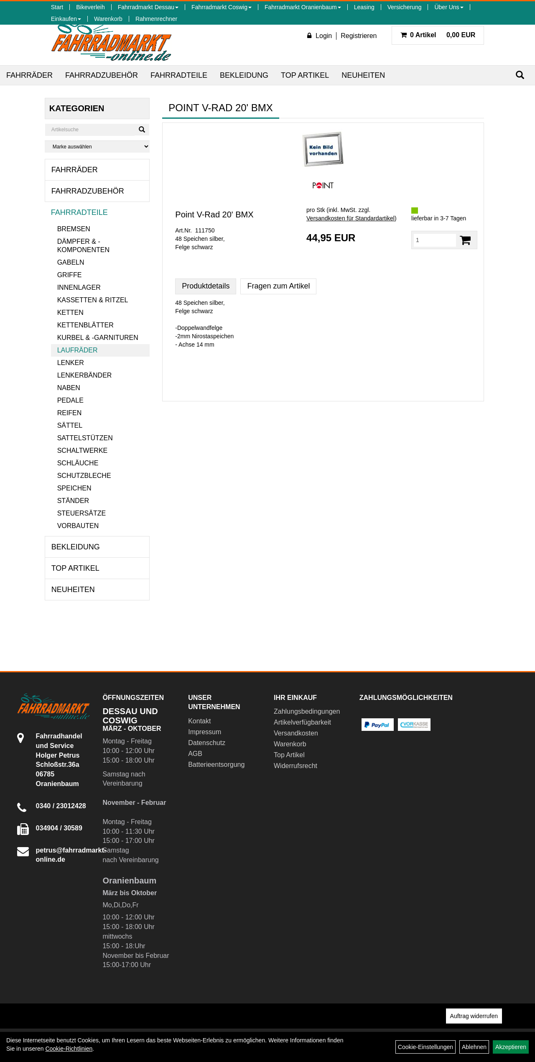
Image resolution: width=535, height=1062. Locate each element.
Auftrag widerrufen (474, 1016)
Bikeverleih (90, 7)
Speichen (74, 488)
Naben (68, 387)
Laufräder (77, 350)
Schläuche (78, 463)
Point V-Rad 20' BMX (214, 214)
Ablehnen (474, 1047)
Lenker (70, 362)
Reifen (69, 412)
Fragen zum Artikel (278, 286)
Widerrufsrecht (295, 765)
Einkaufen (66, 19)
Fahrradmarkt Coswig (221, 7)
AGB (195, 753)
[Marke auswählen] (97, 146)
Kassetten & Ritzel (92, 300)
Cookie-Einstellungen (425, 1047)
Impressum (204, 731)
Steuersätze (81, 513)
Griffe (69, 274)
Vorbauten (78, 525)
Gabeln (70, 262)
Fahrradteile (178, 75)
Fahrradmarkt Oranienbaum (303, 7)
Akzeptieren (510, 1047)
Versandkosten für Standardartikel (350, 218)
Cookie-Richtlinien (68, 1048)
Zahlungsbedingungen (307, 711)
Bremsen (73, 228)
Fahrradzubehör (101, 75)
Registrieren (359, 35)
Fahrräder (29, 75)
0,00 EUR (438, 34)
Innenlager (79, 287)
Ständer (73, 500)
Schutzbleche (84, 475)
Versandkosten (296, 733)
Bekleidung (244, 75)
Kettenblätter (85, 325)
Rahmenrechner (156, 19)
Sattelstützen (85, 438)
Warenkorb (108, 19)
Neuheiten (363, 75)
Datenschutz (206, 742)
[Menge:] (435, 240)
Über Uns (448, 7)
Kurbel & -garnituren (97, 337)
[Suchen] (520, 75)
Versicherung (404, 7)
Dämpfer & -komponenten (83, 245)
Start (57, 7)
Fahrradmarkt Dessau (148, 7)
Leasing (364, 7)
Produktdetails (205, 286)
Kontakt (199, 721)
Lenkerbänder (84, 375)
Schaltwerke (82, 450)
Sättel (69, 425)
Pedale (70, 400)
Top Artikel (305, 75)
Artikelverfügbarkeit (302, 722)
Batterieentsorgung (216, 764)
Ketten (70, 312)
